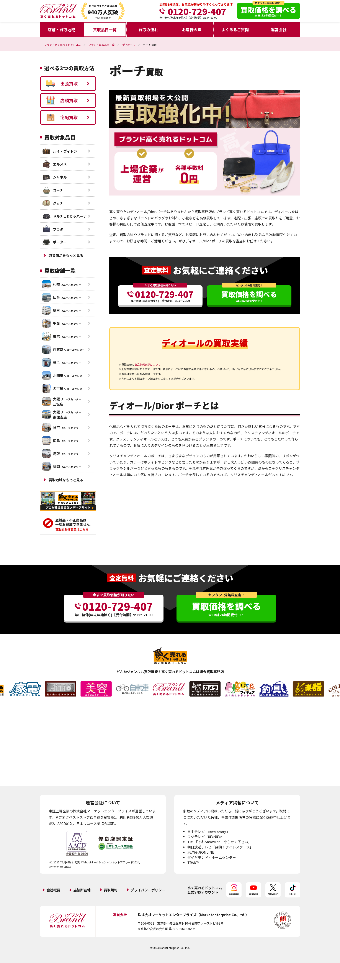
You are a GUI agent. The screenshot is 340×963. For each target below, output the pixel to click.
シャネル (54, 177)
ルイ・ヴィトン (59, 151)
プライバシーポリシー (148, 889)
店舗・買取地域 (61, 29)
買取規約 (111, 889)
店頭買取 (62, 100)
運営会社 (278, 29)
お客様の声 (191, 29)
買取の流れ (148, 29)
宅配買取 (62, 117)
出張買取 (62, 83)
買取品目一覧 (104, 29)
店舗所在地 (82, 889)
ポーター (54, 242)
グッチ (52, 203)
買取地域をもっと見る (66, 479)
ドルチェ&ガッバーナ (64, 216)
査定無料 (156, 270)
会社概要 (53, 889)
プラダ (52, 229)
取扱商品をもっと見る (66, 255)
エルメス (54, 164)
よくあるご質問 (235, 29)
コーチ (52, 190)
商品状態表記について (147, 364)
